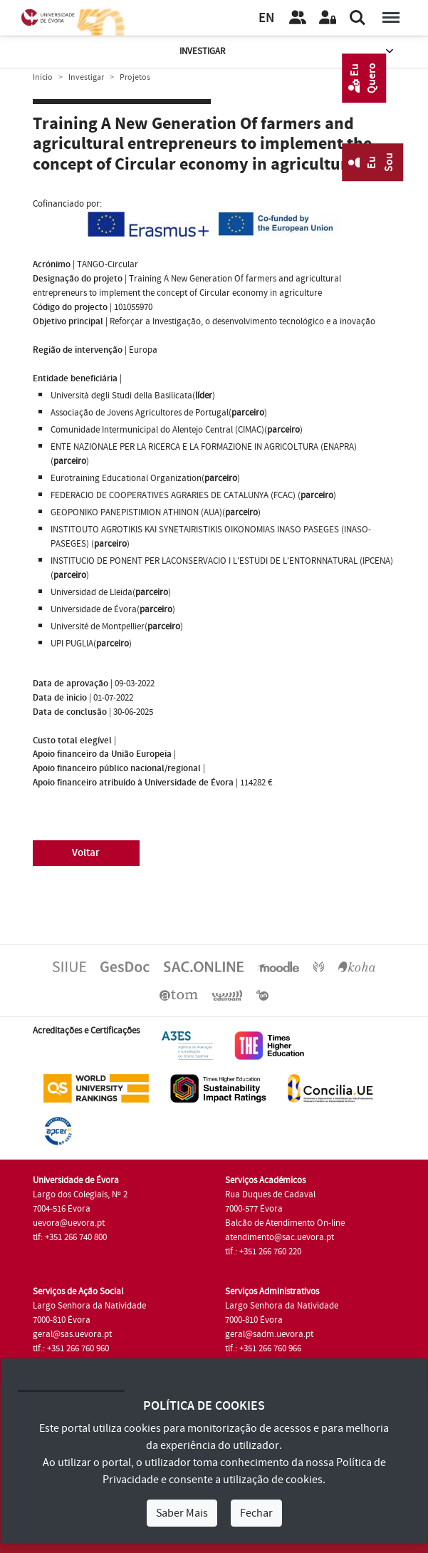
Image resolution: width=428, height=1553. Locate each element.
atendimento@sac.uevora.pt (279, 1237)
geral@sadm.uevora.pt (269, 1334)
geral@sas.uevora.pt (72, 1334)
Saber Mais (182, 1513)
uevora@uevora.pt (69, 1223)
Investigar (287, 51)
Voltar (86, 853)
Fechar (256, 1513)
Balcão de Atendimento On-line (285, 1223)
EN (266, 18)
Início (43, 77)
